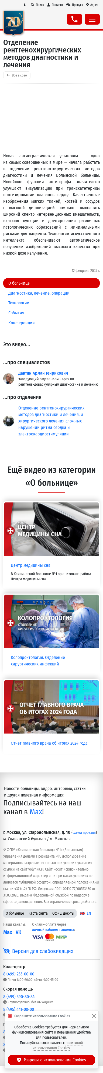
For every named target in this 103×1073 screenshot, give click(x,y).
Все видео (17, 75)
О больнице (15, 913)
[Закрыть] (94, 1016)
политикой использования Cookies (58, 1045)
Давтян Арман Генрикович (43, 373)
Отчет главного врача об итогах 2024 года (49, 743)
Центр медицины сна (30, 565)
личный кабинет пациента (53, 929)
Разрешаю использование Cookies (51, 1059)
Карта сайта (38, 913)
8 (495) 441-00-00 (18, 1009)
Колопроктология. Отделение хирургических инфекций (38, 661)
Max (36, 811)
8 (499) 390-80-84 (19, 996)
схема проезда (84, 832)
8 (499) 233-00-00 (18, 974)
